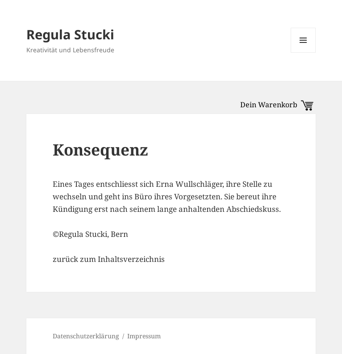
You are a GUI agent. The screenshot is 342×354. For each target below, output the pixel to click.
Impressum (144, 336)
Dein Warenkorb (276, 105)
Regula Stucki (70, 34)
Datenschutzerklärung (86, 336)
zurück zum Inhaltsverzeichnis (109, 259)
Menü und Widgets (303, 52)
